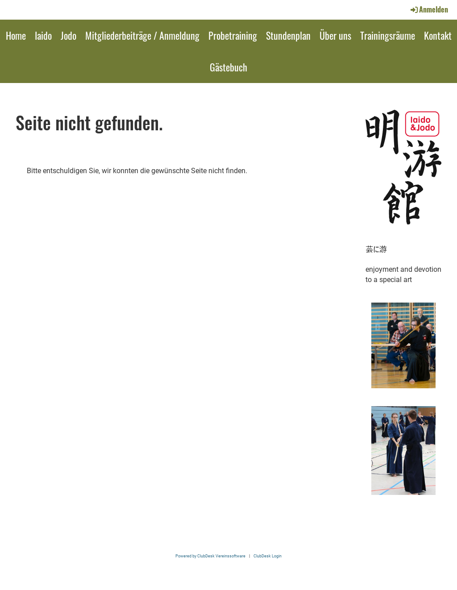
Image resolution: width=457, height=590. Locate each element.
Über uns (335, 35)
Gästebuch (228, 67)
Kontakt (438, 35)
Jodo (68, 35)
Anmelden (428, 9)
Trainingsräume (387, 35)
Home (16, 35)
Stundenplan (288, 35)
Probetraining (232, 35)
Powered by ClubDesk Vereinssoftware (210, 555)
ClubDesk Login (267, 555)
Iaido (43, 35)
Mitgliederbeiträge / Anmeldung (142, 35)
